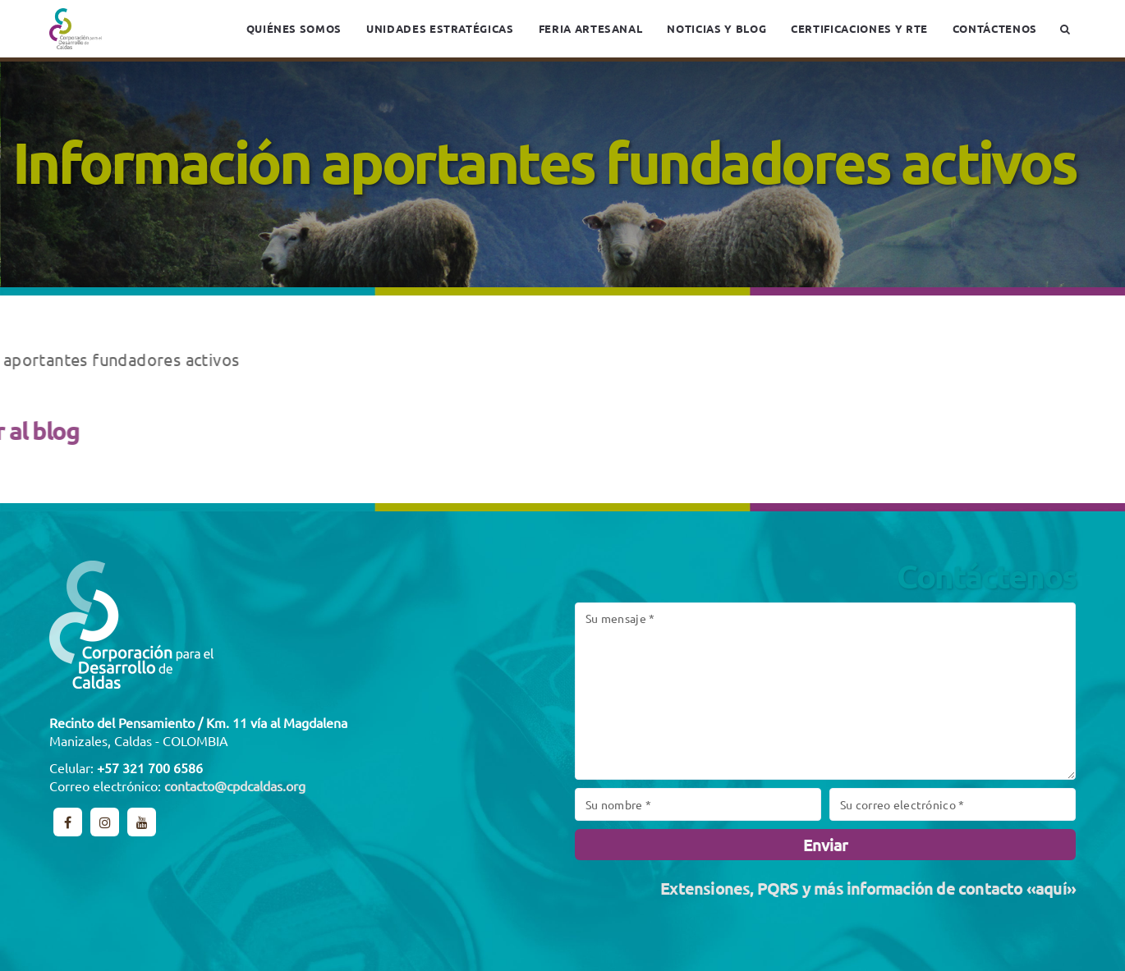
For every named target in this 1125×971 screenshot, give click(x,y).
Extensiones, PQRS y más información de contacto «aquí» (868, 888)
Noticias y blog (716, 28)
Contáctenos (995, 28)
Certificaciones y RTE (859, 28)
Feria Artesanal (591, 28)
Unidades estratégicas (440, 28)
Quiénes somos (294, 28)
